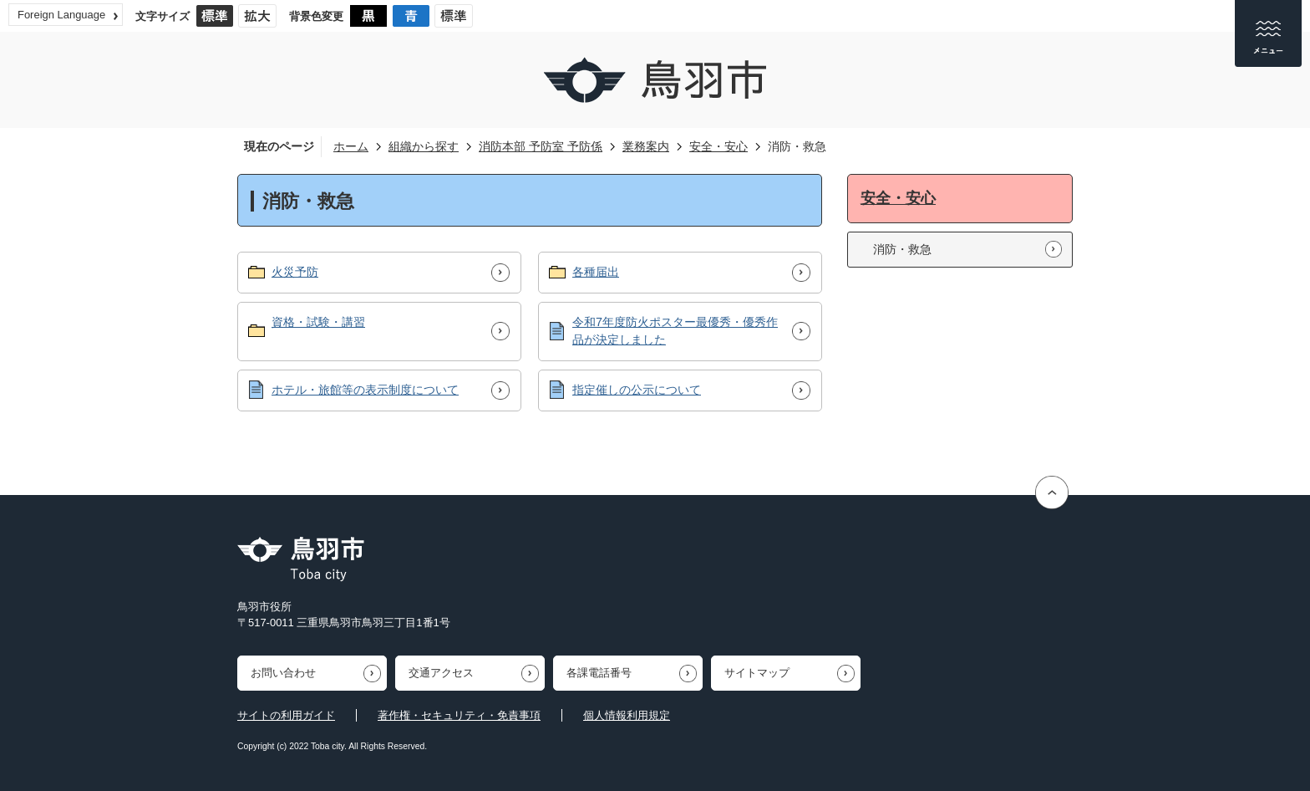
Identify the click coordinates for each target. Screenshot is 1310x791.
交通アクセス (441, 672)
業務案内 (645, 146)
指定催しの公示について (636, 389)
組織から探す (423, 146)
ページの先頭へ (1054, 493)
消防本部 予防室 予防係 (540, 146)
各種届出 (595, 271)
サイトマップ (757, 672)
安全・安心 (718, 146)
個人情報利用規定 (626, 715)
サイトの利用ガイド (286, 715)
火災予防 (295, 271)
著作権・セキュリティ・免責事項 (459, 715)
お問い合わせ (283, 672)
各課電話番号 (599, 672)
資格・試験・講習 (318, 322)
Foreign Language (61, 14)
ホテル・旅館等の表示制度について (365, 389)
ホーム (350, 146)
